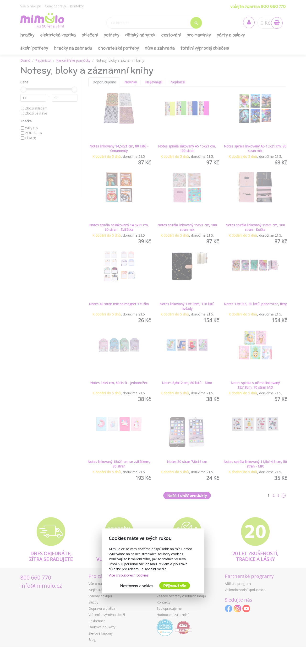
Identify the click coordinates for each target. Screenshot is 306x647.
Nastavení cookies (136, 585)
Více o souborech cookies (128, 575)
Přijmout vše (174, 585)
